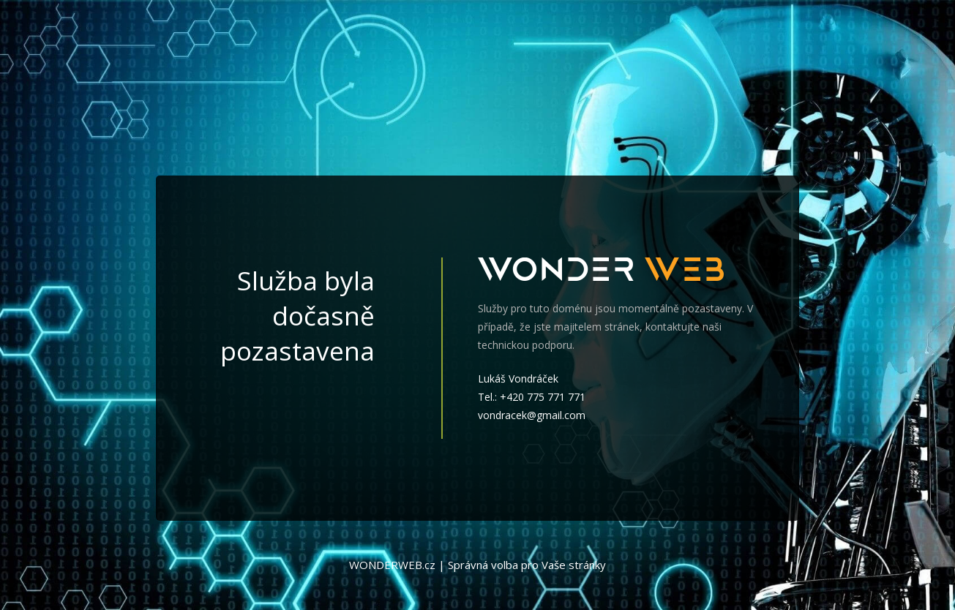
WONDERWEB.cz (392, 564)
